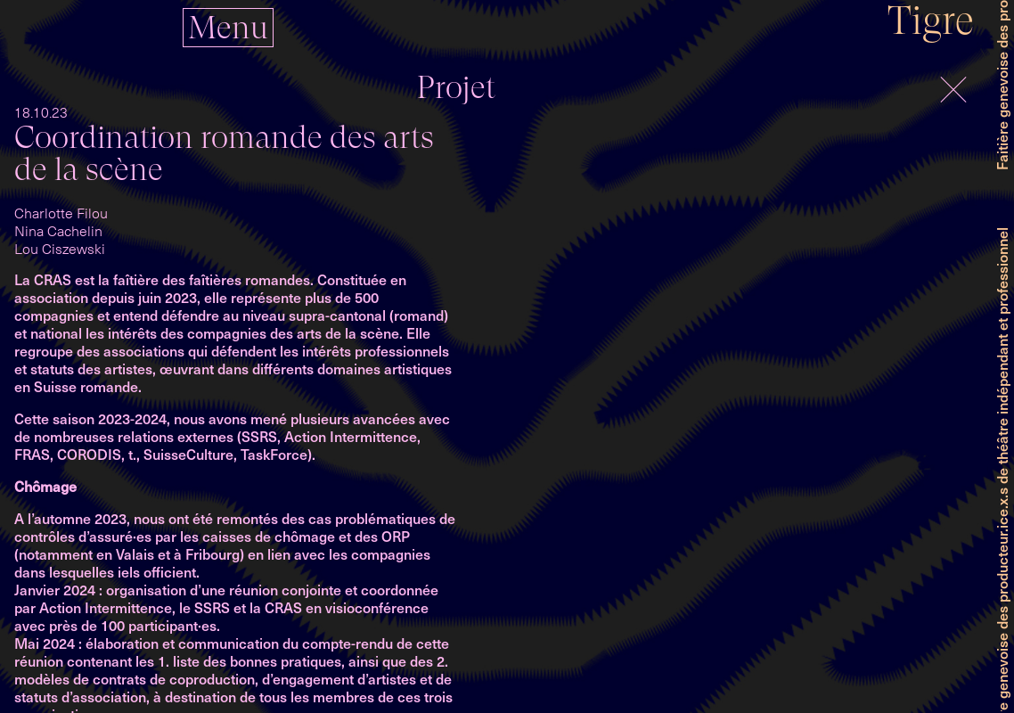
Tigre (930, 20)
